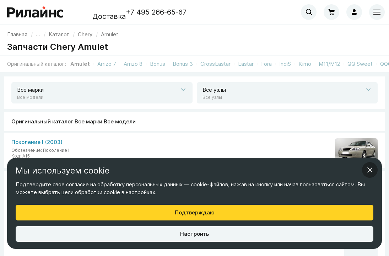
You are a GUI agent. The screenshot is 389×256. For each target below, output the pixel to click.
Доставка (109, 16)
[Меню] (377, 12)
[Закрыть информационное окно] (370, 170)
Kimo (304, 63)
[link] (85, 34)
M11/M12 (329, 63)
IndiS (285, 63)
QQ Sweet (360, 63)
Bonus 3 (183, 63)
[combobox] (309, 12)
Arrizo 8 (133, 63)
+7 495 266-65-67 (156, 12)
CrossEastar (215, 63)
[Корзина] (331, 12)
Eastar (246, 63)
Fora (266, 63)
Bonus (157, 63)
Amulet (80, 63)
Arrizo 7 (106, 63)
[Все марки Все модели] (194, 150)
